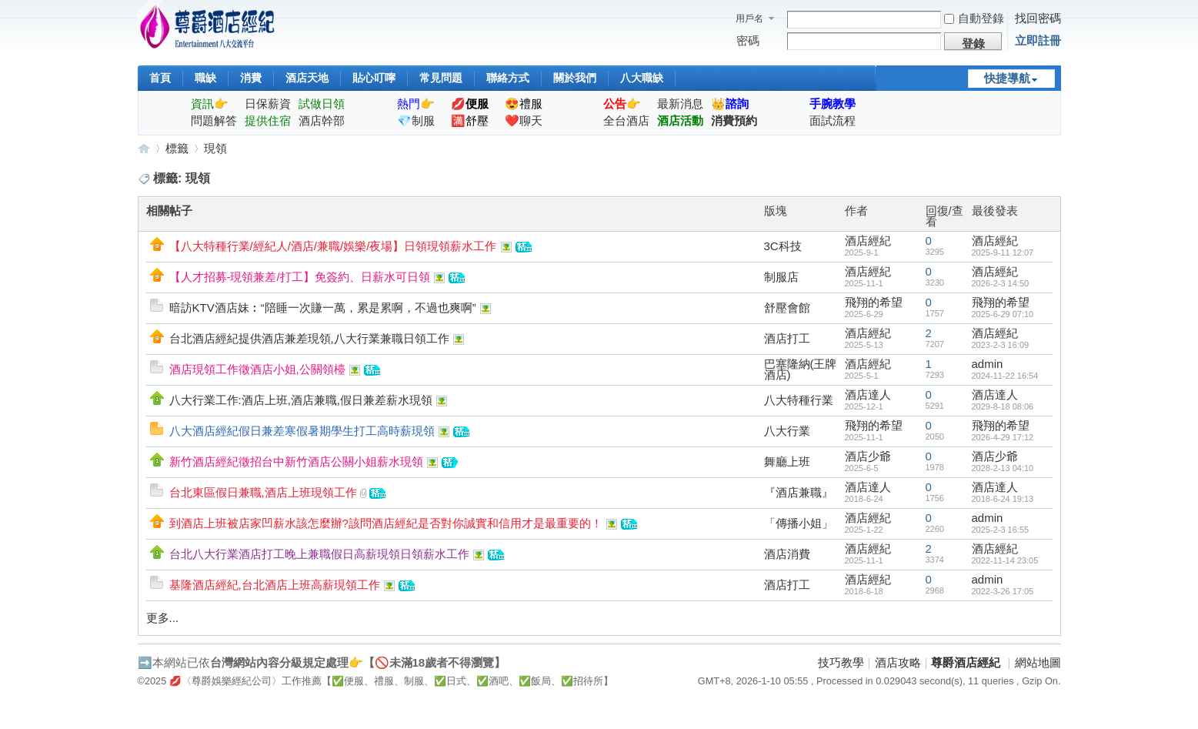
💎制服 (416, 120)
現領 (215, 148)
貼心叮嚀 (373, 78)
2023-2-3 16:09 (1000, 344)
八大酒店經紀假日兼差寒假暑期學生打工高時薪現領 (302, 430)
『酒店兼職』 (798, 492)
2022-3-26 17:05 (1003, 591)
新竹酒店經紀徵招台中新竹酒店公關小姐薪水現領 (296, 461)
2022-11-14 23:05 (1005, 560)
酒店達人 (868, 394)
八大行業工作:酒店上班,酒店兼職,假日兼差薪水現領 (301, 399)
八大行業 (787, 430)
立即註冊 (1038, 40)
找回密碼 (1038, 18)
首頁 (160, 78)
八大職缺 (641, 78)
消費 (251, 78)
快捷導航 (1007, 78)
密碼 (747, 40)
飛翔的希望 (874, 302)
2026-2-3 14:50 (1000, 283)
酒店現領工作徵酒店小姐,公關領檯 (257, 369)
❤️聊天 (523, 120)
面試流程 (832, 120)
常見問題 (440, 78)
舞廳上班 (787, 461)
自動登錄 (974, 18)
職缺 (205, 78)
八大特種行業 (798, 399)
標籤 (177, 148)
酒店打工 (787, 338)
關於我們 (574, 78)
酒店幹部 (322, 120)
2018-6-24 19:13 (1003, 498)
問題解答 (214, 120)
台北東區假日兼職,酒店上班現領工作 (263, 492)
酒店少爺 (868, 456)
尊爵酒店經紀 (144, 148)
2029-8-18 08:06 (1003, 406)
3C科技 (783, 245)
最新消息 (680, 103)
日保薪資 (268, 103)
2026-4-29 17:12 (1003, 437)
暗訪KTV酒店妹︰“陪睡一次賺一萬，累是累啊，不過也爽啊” (322, 307)
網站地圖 (1038, 662)
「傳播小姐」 (798, 523)
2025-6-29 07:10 (1003, 314)
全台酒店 (626, 120)
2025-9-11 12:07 (1003, 252)
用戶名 (749, 18)
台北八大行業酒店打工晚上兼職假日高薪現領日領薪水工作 (319, 553)
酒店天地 (307, 78)
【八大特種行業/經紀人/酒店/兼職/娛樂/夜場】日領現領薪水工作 (333, 245)
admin (987, 363)
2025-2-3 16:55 (1000, 529)
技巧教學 (841, 662)
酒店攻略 (898, 662)
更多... (162, 617)
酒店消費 (787, 553)
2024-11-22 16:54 (1005, 375)
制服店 (781, 276)
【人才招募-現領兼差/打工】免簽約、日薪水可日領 (299, 276)
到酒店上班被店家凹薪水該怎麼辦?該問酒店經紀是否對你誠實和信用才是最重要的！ (385, 523)
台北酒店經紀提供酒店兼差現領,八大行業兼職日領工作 (309, 338)
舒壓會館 (787, 307)
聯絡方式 (507, 78)
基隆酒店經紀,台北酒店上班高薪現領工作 (274, 584)
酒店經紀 (868, 240)
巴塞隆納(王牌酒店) (800, 369)
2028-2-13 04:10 (1003, 468)
